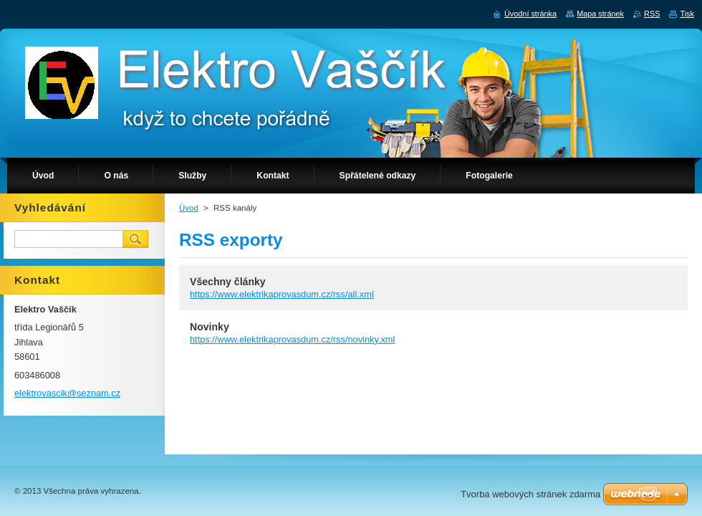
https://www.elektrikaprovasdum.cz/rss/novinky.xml (292, 339)
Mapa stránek (600, 13)
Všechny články (228, 281)
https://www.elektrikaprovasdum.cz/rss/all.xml (282, 294)
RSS (652, 13)
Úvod (188, 208)
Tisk (687, 13)
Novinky (209, 327)
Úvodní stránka (530, 13)
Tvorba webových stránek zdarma (530, 494)
